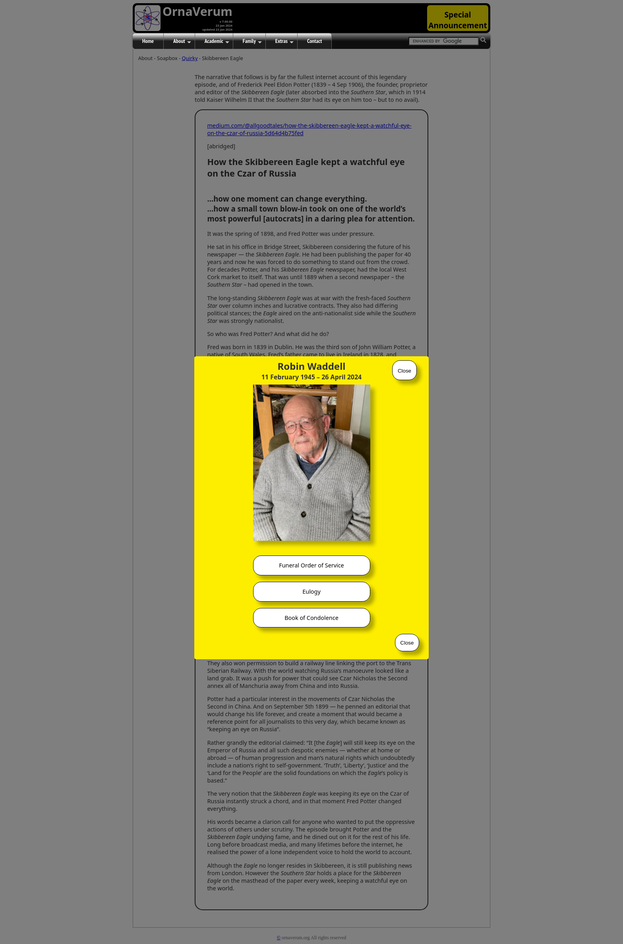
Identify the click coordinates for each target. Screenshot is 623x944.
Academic (217, 41)
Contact (314, 41)
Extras (284, 41)
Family (252, 41)
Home (148, 41)
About (182, 41)
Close (404, 371)
